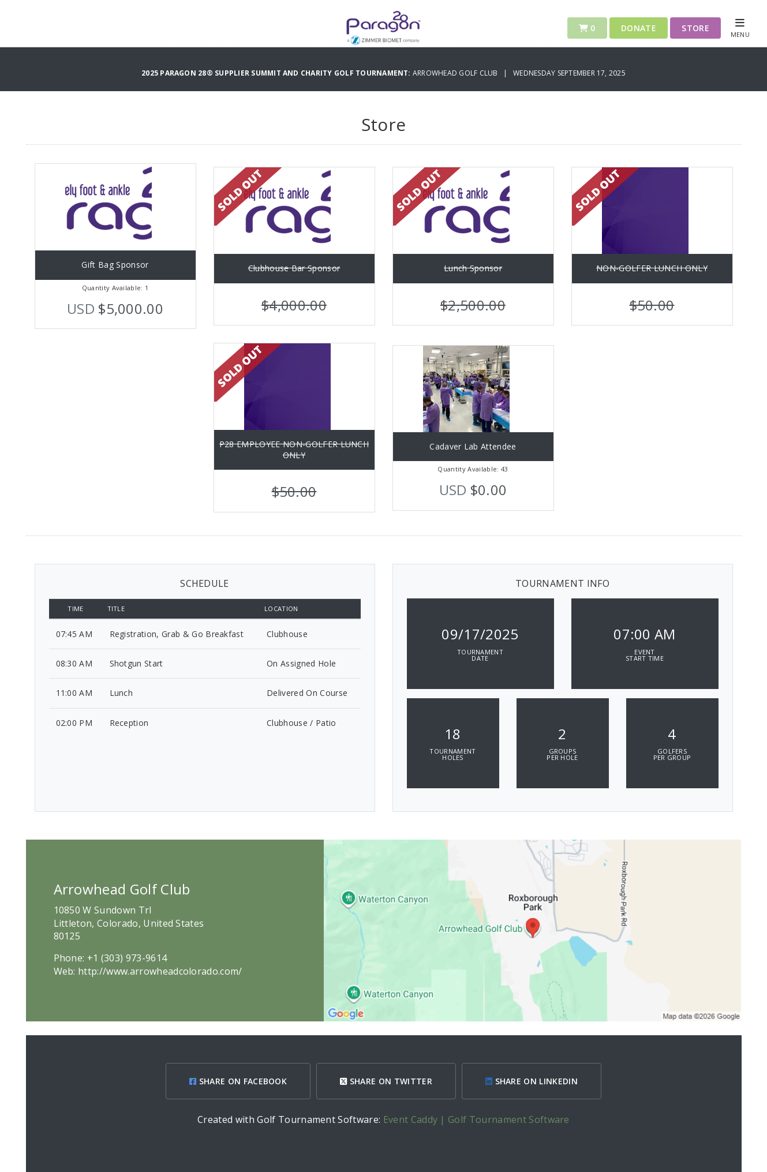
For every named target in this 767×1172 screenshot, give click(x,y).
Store (695, 28)
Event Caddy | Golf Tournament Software (476, 1119)
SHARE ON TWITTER (386, 1081)
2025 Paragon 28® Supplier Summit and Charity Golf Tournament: (277, 73)
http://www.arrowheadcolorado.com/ (160, 971)
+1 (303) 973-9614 (127, 958)
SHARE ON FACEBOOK (238, 1081)
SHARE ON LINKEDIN (531, 1081)
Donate (638, 28)
